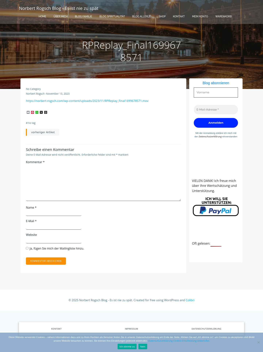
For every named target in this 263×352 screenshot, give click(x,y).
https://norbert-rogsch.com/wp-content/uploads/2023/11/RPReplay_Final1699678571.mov (87, 101)
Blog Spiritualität (112, 16)
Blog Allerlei (141, 16)
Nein (142, 346)
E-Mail (31, 221)
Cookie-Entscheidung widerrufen (191, 340)
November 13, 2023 (58, 93)
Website (31, 235)
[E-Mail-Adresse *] (216, 110)
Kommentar (35, 162)
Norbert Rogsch (35, 93)
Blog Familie (83, 16)
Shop (162, 16)
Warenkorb (223, 16)
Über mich (61, 16)
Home (42, 16)
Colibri (190, 300)
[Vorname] (216, 92)
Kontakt (179, 16)
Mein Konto (200, 16)
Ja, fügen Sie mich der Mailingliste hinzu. (55, 248)
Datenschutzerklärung (210, 136)
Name (31, 208)
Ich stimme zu (127, 346)
